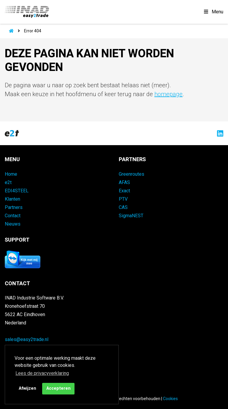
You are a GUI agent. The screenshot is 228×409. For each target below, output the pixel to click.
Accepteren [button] (58, 388)
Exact (124, 190)
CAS (123, 207)
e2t (8, 182)
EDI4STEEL (16, 190)
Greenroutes (131, 174)
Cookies (170, 399)
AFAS (124, 182)
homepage (168, 94)
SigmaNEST (131, 215)
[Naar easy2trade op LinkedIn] (218, 133)
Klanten (12, 199)
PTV (123, 199)
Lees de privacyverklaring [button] (42, 373)
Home (11, 174)
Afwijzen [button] (27, 388)
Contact (12, 215)
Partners (14, 207)
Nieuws (12, 224)
